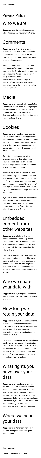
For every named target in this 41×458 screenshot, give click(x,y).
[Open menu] (37, 4)
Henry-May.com (9, 4)
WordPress (22, 453)
